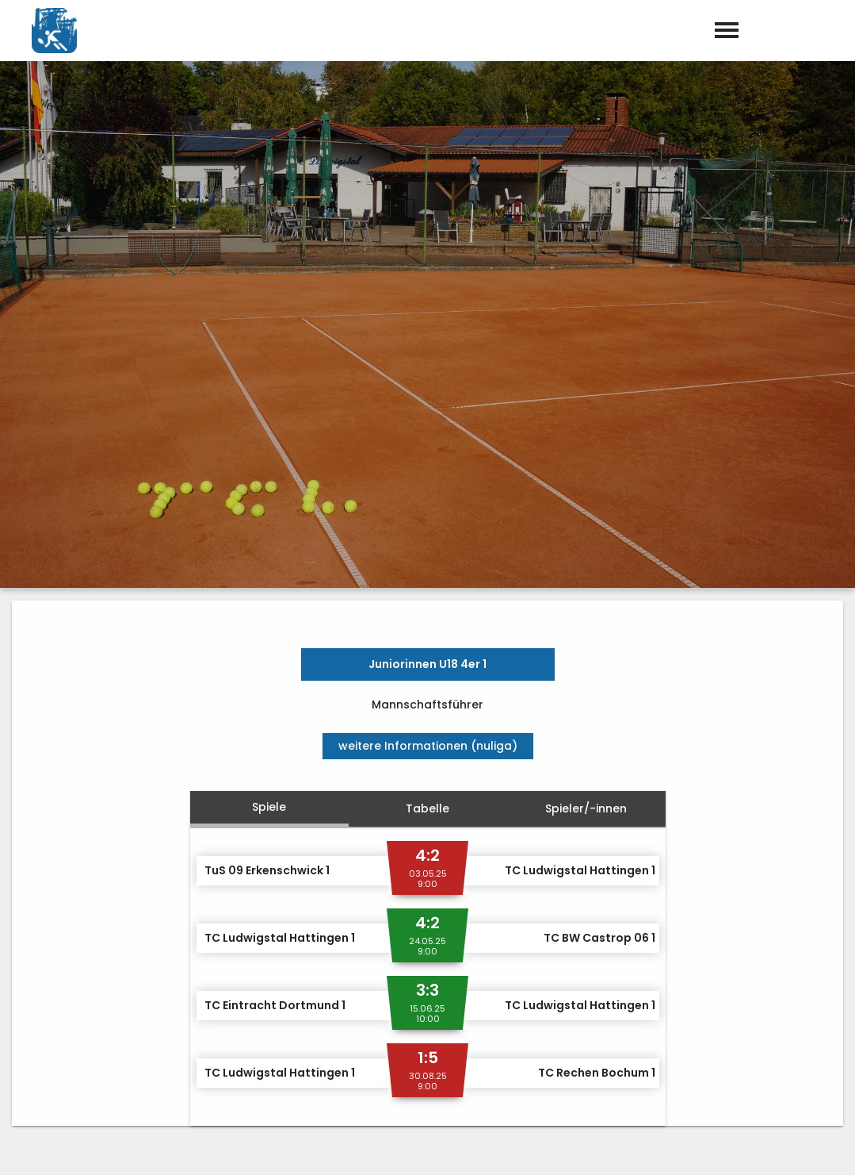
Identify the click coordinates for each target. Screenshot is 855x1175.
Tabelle (427, 506)
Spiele (269, 505)
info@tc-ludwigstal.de (513, 1055)
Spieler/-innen (586, 506)
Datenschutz (807, 1146)
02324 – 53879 (487, 1034)
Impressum (718, 1146)
